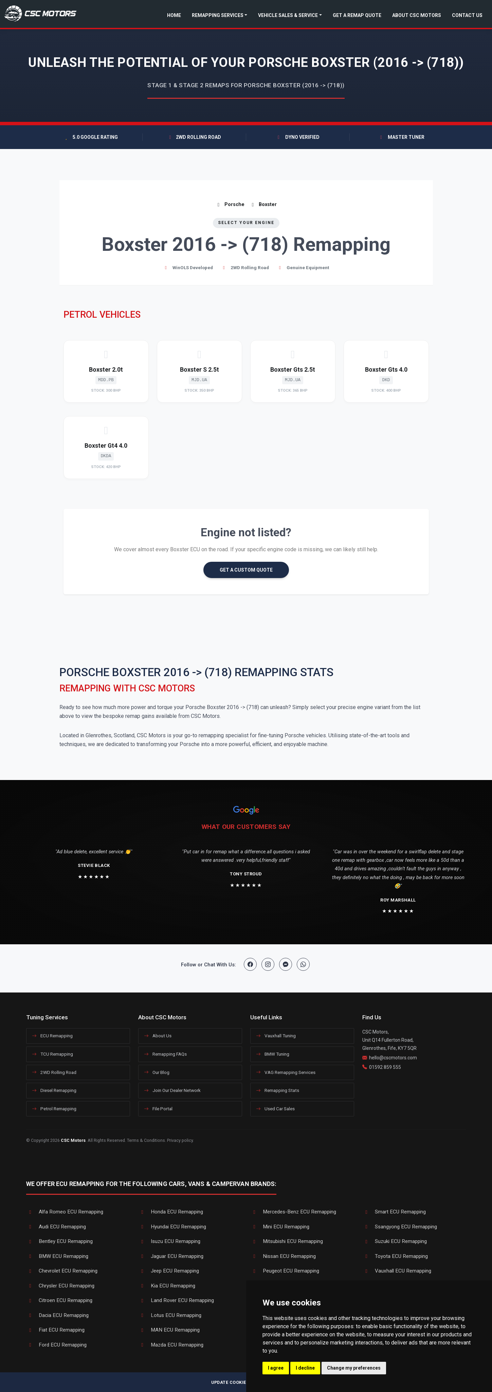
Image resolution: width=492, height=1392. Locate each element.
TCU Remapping (52, 1054)
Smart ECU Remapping (394, 1212)
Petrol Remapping (54, 1108)
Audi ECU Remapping (56, 1227)
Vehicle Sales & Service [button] (288, 15)
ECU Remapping (52, 1035)
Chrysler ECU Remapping (60, 1286)
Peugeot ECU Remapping (284, 1271)
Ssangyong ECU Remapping (399, 1227)
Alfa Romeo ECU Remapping (64, 1212)
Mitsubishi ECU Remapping (286, 1241)
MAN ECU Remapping (169, 1330)
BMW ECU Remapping (57, 1256)
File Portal (158, 1108)
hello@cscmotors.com (393, 1057)
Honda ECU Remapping (170, 1212)
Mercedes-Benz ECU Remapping (293, 1212)
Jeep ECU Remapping (168, 1271)
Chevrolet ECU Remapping (61, 1271)
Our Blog (156, 1072)
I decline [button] (305, 1368)
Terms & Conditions (146, 1140)
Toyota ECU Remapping (395, 1256)
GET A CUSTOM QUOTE (246, 570)
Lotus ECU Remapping (169, 1315)
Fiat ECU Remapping (55, 1330)
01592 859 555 (385, 1067)
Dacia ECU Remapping (57, 1315)
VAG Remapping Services (285, 1072)
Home (174, 15)
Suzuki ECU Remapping (394, 1241)
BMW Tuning (272, 1054)
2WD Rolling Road (54, 1072)
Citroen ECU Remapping (59, 1300)
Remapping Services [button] (217, 15)
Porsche (230, 204)
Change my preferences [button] (354, 1368)
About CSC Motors (416, 15)
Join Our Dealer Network (172, 1090)
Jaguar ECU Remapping (170, 1256)
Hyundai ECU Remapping (172, 1227)
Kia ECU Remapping (166, 1286)
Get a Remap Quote (357, 15)
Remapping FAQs (165, 1054)
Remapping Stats (277, 1090)
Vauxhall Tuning (276, 1035)
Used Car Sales (275, 1108)
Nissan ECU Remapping (283, 1256)
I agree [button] (276, 1368)
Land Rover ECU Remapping (176, 1300)
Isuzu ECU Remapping (169, 1241)
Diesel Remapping (54, 1090)
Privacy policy (180, 1140)
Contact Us (467, 15)
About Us (157, 1035)
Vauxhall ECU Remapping (396, 1271)
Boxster (263, 204)
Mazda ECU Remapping (170, 1345)
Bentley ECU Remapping (59, 1241)
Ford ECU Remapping (56, 1345)
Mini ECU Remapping (279, 1227)
